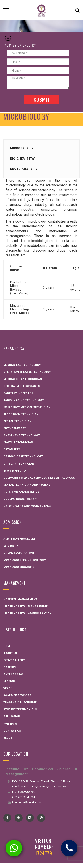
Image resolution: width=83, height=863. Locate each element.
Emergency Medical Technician (26, 407)
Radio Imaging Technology (23, 400)
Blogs (7, 737)
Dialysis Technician (18, 442)
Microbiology (21, 148)
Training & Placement (20, 702)
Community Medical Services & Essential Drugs (39, 477)
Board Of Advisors (17, 695)
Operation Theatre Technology (27, 372)
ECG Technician (15, 470)
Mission (9, 681)
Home (7, 646)
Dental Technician (17, 421)
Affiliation (11, 716)
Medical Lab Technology (22, 365)
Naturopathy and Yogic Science (27, 505)
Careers (9, 667)
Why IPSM (10, 723)
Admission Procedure (19, 538)
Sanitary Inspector (18, 393)
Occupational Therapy (20, 498)
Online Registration (18, 552)
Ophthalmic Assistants (21, 386)
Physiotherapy (14, 428)
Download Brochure (18, 566)
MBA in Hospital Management (25, 606)
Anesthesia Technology (21, 435)
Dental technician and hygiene (26, 484)
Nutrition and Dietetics (21, 491)
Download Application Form (24, 559)
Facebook (7, 818)
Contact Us (12, 730)
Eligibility (11, 545)
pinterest (41, 818)
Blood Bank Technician (20, 414)
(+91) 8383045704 (23, 797)
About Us (10, 653)
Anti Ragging (13, 674)
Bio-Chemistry (22, 158)
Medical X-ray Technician (22, 379)
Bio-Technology (23, 169)
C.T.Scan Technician (18, 463)
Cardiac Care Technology (23, 456)
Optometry (11, 449)
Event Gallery (14, 660)
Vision (8, 688)
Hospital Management (20, 599)
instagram (30, 818)
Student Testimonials (20, 709)
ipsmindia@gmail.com (26, 802)
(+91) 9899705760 (23, 791)
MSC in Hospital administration (27, 613)
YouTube (18, 818)
